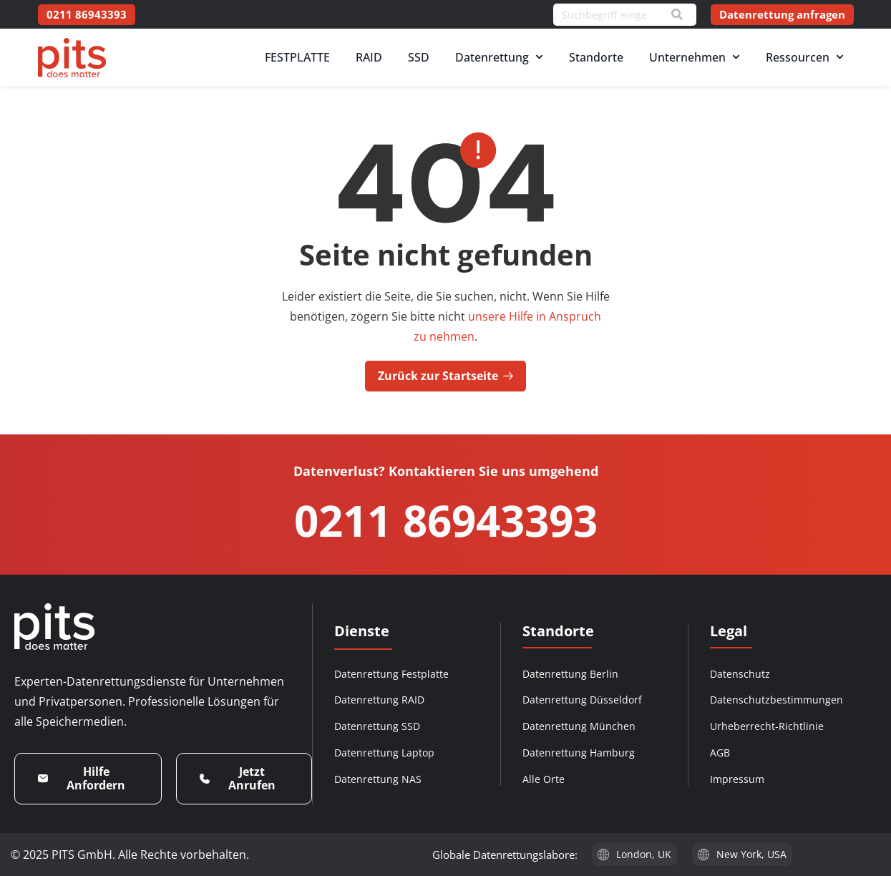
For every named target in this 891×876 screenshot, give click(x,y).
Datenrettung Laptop (384, 752)
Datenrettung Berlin (570, 674)
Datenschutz (740, 674)
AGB (720, 752)
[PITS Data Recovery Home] (72, 57)
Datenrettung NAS (378, 779)
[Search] (677, 14)
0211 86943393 (446, 520)
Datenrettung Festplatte (391, 674)
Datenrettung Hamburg (578, 752)
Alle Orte (543, 779)
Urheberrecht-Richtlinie (767, 726)
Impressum (737, 779)
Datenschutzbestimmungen (776, 699)
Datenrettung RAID (379, 699)
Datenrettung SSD (377, 726)
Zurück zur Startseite (445, 376)
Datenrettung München (579, 726)
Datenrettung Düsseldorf (582, 699)
